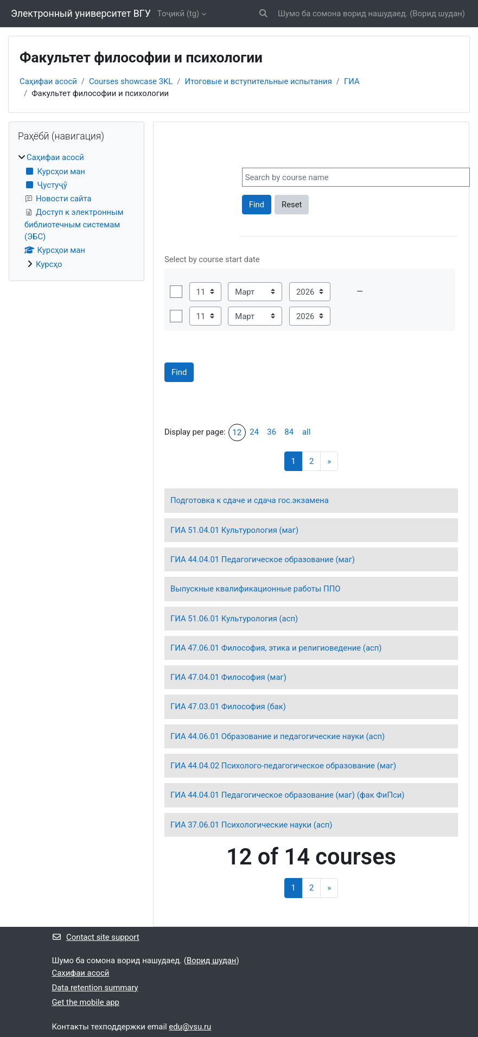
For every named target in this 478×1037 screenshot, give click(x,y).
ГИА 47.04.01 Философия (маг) (228, 677)
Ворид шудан (437, 13)
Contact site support (95, 937)
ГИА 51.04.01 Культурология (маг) (234, 530)
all (306, 432)
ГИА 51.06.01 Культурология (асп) (234, 619)
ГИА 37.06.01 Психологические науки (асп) (251, 825)
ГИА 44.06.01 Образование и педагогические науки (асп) (277, 736)
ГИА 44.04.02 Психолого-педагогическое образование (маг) (283, 766)
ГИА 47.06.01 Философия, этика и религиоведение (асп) (276, 648)
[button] (263, 14)
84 (289, 432)
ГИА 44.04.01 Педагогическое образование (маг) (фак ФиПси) (287, 795)
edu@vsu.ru (190, 1027)
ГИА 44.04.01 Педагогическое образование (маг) (262, 559)
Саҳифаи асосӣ (48, 81)
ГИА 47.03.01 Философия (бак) (228, 706)
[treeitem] (76, 210)
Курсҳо (49, 264)
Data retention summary (95, 988)
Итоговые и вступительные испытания (258, 81)
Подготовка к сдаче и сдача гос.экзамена (249, 500)
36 (271, 432)
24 (254, 432)
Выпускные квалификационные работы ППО (255, 589)
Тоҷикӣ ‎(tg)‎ (178, 13)
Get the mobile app (85, 1002)
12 (236, 432)
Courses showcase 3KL (131, 81)
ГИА (352, 81)
